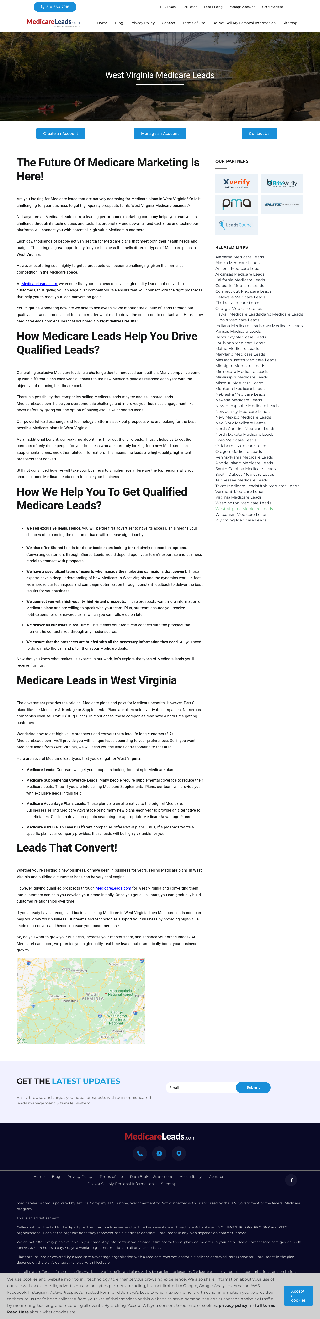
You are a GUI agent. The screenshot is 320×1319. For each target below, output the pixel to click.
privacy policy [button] (233, 1305)
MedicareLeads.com (39, 283)
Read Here (18, 1312)
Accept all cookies (298, 1296)
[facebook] (291, 1180)
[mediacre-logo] (160, 1134)
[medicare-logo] (53, 20)
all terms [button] (266, 1305)
